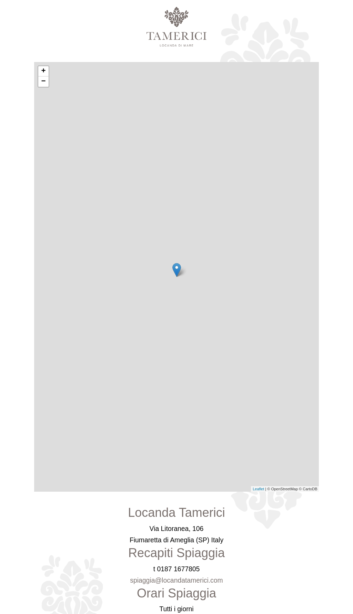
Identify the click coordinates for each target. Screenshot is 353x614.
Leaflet (258, 489)
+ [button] (43, 71)
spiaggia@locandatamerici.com (176, 580)
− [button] (43, 81)
